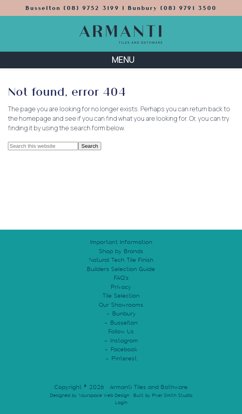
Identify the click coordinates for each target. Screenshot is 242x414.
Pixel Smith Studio (172, 395)
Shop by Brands (121, 251)
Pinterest (124, 358)
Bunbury (124, 313)
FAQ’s (121, 278)
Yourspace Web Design (104, 395)
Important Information (121, 242)
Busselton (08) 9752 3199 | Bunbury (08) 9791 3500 (121, 8)
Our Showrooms (121, 305)
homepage (35, 118)
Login (121, 402)
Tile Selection (121, 296)
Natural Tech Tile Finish (121, 260)
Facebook (124, 349)
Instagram (124, 340)
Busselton (124, 323)
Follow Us (121, 331)
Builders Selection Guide (121, 269)
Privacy (121, 287)
